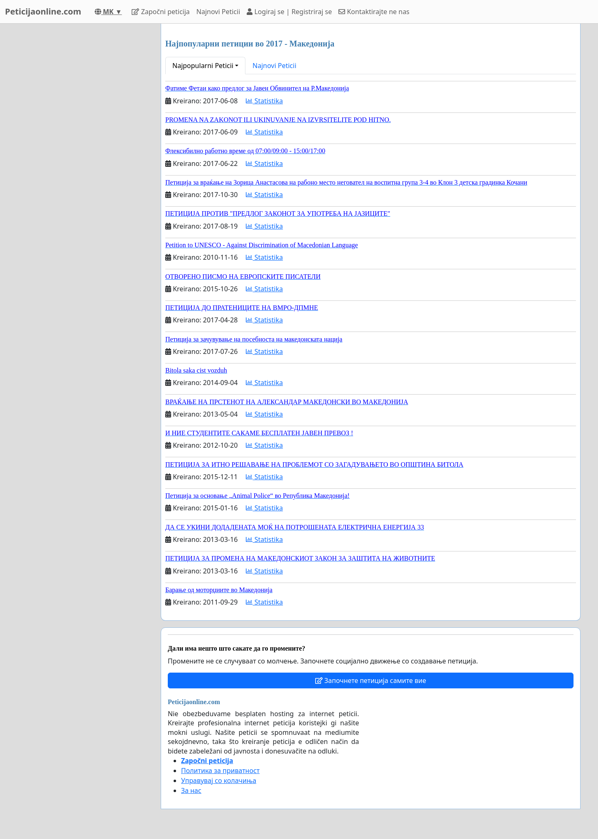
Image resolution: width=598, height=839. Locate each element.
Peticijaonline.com (43, 11)
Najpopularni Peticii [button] (202, 65)
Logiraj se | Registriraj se (289, 11)
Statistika (264, 100)
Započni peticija (160, 11)
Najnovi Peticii (218, 11)
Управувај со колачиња (218, 780)
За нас (191, 790)
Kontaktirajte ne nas (373, 11)
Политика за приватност (220, 770)
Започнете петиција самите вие (370, 680)
